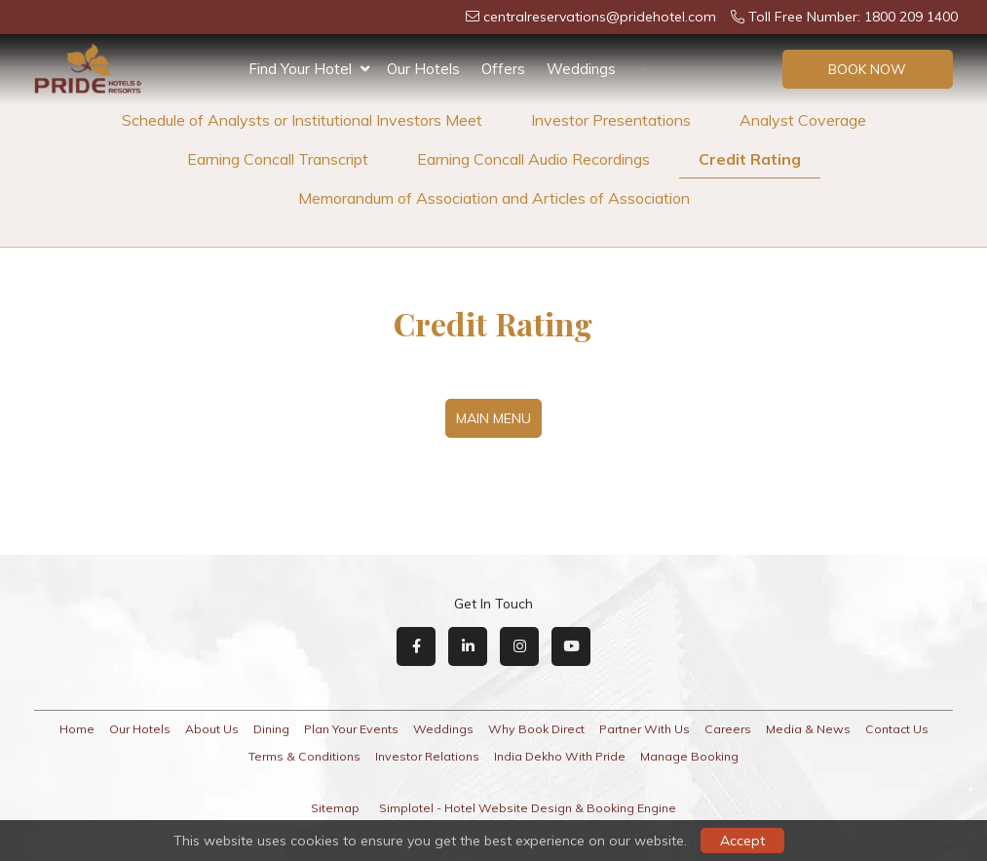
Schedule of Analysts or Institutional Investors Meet (302, 120)
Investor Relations (427, 756)
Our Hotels (423, 68)
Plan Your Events (351, 729)
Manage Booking (689, 756)
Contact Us (897, 729)
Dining (271, 729)
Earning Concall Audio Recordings (533, 159)
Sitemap (335, 808)
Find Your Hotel (308, 69)
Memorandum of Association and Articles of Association (494, 198)
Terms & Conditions (304, 756)
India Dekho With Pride (560, 756)
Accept (742, 840)
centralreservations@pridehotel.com (591, 16)
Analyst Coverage (803, 120)
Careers (727, 729)
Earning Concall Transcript (277, 159)
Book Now (867, 69)
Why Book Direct (536, 729)
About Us (212, 729)
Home (77, 729)
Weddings (581, 68)
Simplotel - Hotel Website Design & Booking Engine (527, 808)
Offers (503, 68)
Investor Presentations (611, 120)
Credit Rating (750, 159)
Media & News (808, 729)
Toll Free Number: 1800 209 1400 (844, 16)
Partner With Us (644, 729)
